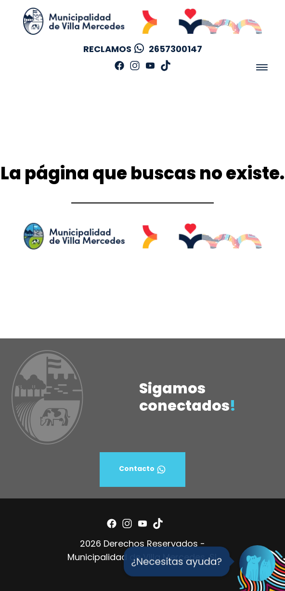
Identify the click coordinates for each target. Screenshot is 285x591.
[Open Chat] (257, 563)
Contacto (142, 469)
